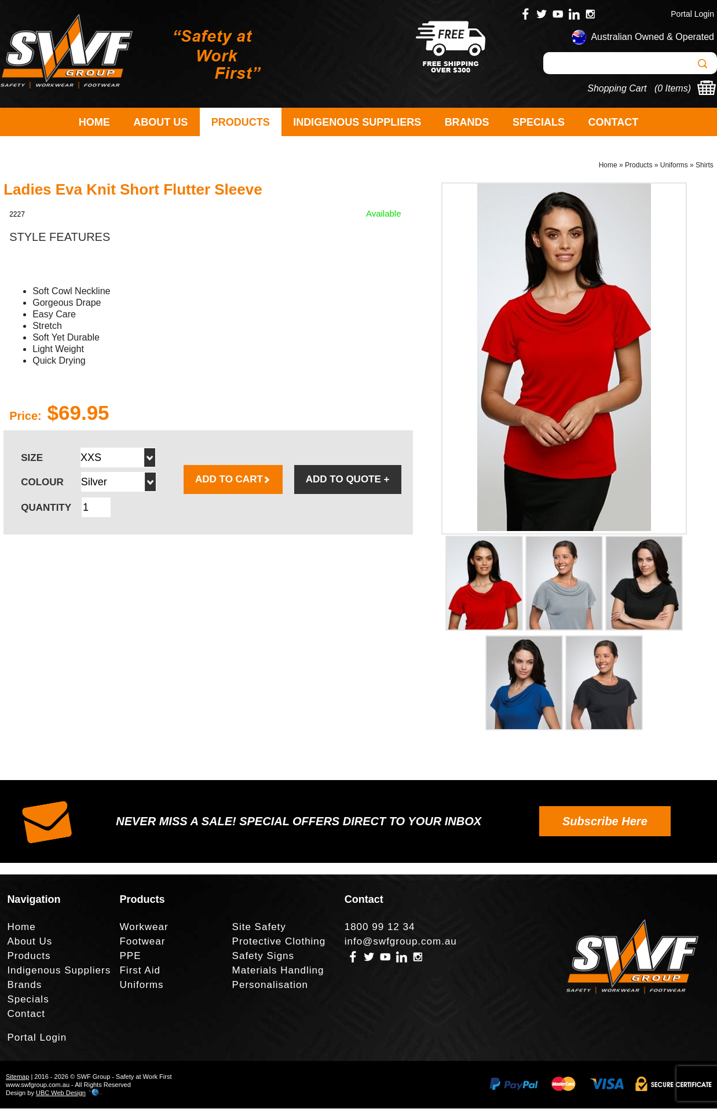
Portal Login (692, 14)
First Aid (139, 971)
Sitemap (17, 1077)
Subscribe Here (605, 821)
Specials (539, 122)
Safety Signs (263, 956)
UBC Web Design (61, 1093)
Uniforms (674, 166)
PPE (130, 956)
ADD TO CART (233, 480)
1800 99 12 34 (380, 928)
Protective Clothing (279, 942)
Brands (467, 122)
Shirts (705, 166)
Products (240, 122)
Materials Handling (278, 971)
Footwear (142, 942)
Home (94, 122)
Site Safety (259, 928)
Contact (613, 122)
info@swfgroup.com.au (401, 942)
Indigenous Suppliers (357, 122)
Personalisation (270, 985)
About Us (160, 122)
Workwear (143, 928)
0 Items (672, 88)
